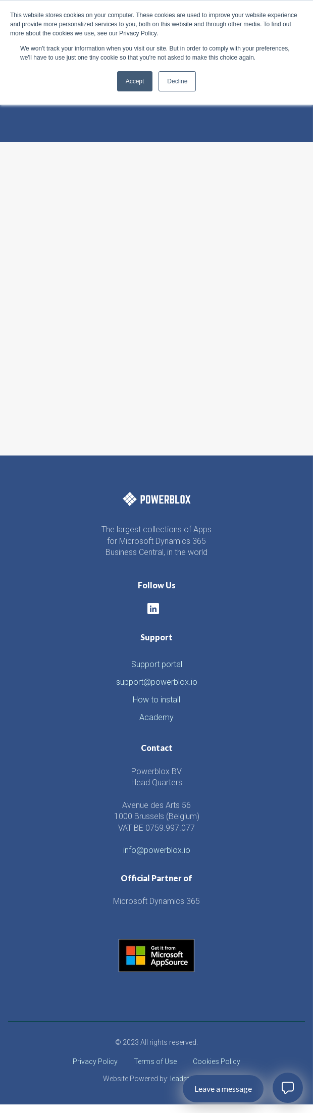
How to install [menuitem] (156, 699)
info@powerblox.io (156, 850)
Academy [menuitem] (156, 717)
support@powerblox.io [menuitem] (156, 682)
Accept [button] (135, 81)
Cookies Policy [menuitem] (216, 1061)
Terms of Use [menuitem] (155, 1061)
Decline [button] (177, 81)
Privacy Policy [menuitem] (95, 1061)
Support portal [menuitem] (156, 664)
